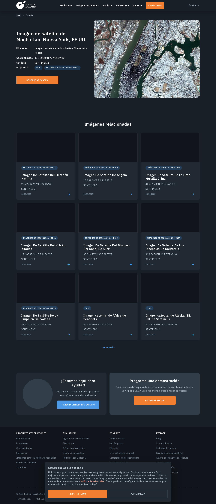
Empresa (137, 5)
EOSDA (26, 5)
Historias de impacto (166, 448)
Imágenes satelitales (87, 5)
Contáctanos (155, 5)
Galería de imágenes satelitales (172, 457)
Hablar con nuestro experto (78, 404)
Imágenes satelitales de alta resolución (36, 457)
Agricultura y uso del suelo (76, 438)
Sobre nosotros (117, 438)
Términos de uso (24, 499)
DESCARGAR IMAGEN (37, 80)
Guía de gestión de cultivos (169, 453)
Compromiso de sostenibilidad (124, 457)
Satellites (21, 467)
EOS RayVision (23, 438)
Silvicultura (68, 443)
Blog (158, 438)
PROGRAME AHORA (154, 400)
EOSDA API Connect (26, 462)
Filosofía (114, 448)
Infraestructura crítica (74, 448)
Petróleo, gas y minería (74, 457)
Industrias (121, 5)
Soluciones (21, 453)
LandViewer (22, 443)
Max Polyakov (116, 443)
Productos (65, 5)
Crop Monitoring (24, 448)
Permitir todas (78, 493)
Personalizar (138, 493)
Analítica (107, 5)
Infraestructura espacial (122, 453)
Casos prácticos (164, 443)
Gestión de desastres (73, 453)
